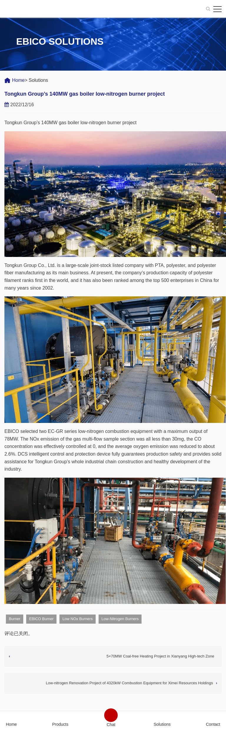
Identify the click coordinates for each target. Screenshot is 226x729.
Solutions (162, 724)
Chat (111, 724)
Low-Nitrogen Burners (120, 619)
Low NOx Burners (77, 619)
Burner (14, 619)
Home (18, 80)
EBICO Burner (41, 619)
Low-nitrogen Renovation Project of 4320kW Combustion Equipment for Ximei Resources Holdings (129, 683)
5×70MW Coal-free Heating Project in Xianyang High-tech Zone (160, 656)
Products (60, 724)
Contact (213, 724)
